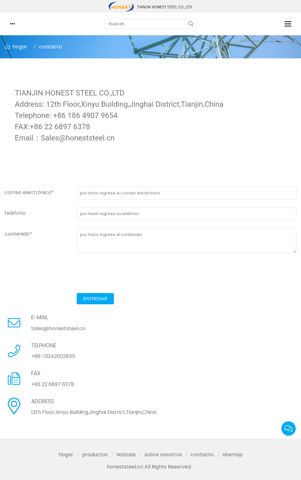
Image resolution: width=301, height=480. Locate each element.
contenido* (18, 234)
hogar (19, 46)
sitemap (232, 454)
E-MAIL (39, 317)
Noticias (126, 454)
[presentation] (124, 273)
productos (95, 454)
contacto (50, 46)
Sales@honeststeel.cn (58, 328)
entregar (95, 298)
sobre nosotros (163, 454)
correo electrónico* (29, 192)
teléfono (15, 213)
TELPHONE (43, 345)
